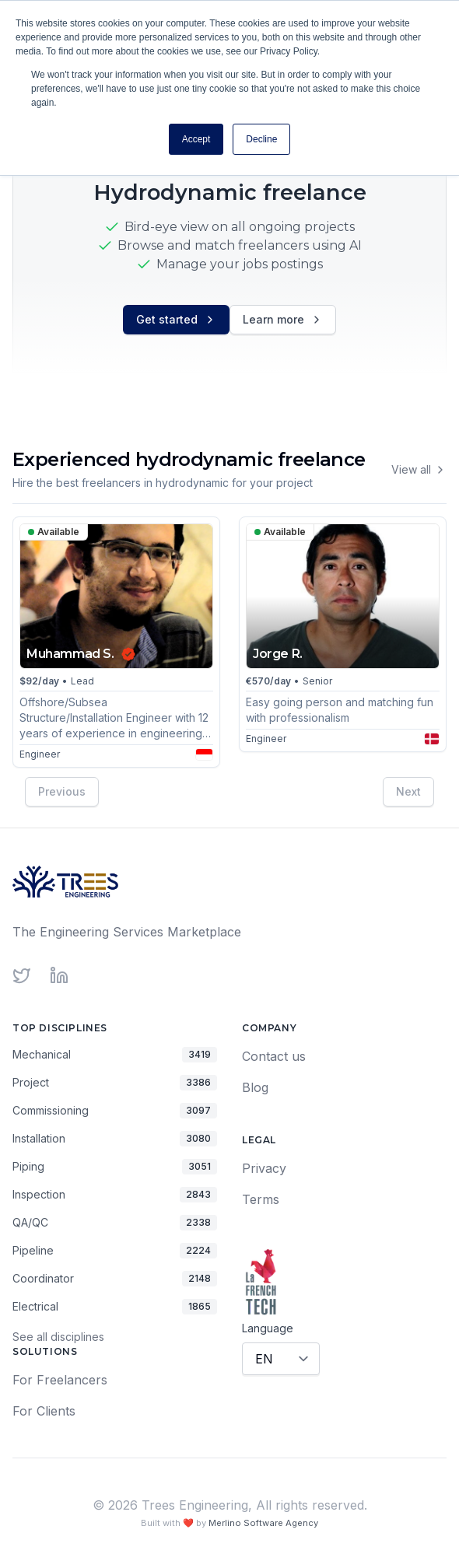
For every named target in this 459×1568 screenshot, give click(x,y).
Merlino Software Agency (263, 1522)
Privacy (264, 1168)
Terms (260, 1199)
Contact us (274, 1056)
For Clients (43, 1411)
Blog (255, 1087)
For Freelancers (59, 1380)
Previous (62, 790)
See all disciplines (58, 1336)
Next (408, 790)
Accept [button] (196, 139)
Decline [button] (261, 139)
